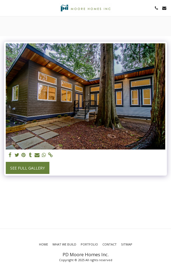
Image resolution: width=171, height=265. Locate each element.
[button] (6, 7)
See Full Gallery (27, 168)
